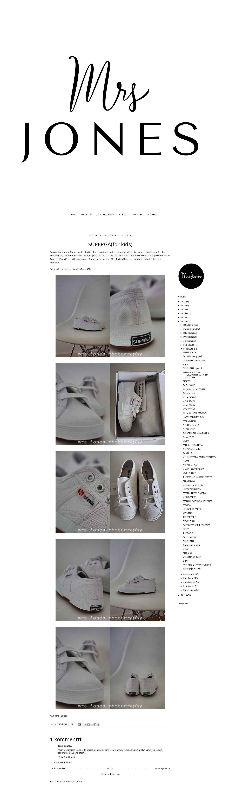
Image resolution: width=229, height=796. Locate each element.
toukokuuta (189, 574)
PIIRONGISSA (189, 521)
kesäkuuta (188, 348)
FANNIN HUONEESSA (193, 445)
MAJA (185, 364)
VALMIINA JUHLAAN (192, 557)
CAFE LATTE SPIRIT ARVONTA (196, 525)
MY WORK (138, 214)
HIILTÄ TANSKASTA (192, 489)
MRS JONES (86, 214)
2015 (183, 309)
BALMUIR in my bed (192, 356)
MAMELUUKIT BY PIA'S (193, 469)
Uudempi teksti (58, 768)
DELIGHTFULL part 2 (192, 368)
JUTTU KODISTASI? (105, 214)
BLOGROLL (152, 214)
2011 (183, 595)
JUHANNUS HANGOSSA (194, 389)
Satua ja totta (189, 393)
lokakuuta (188, 332)
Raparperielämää (191, 545)
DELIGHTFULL (189, 541)
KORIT (186, 441)
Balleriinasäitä (190, 537)
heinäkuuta (188, 344)
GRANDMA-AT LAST (192, 569)
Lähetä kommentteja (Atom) (69, 781)
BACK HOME (189, 385)
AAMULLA (187, 453)
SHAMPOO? (188, 437)
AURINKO (187, 553)
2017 (183, 301)
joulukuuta (188, 324)
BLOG (73, 214)
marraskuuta (189, 329)
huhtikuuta (188, 578)
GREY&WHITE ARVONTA (194, 360)
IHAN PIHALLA (189, 352)
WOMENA (187, 513)
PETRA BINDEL (189, 421)
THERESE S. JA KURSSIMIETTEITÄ (197, 477)
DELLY (186, 529)
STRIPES (186, 381)
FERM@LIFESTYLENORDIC (195, 493)
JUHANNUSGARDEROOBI (195, 413)
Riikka (60, 746)
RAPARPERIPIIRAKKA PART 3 (196, 433)
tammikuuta (189, 590)
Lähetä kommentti (63, 762)
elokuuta (187, 340)
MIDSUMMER (189, 401)
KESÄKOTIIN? (189, 409)
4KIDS (185, 561)
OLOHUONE (189, 429)
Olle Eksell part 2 (191, 425)
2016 (183, 305)
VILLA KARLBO (189, 397)
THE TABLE (188, 533)
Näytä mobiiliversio (110, 774)
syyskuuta (188, 336)
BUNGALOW (189, 481)
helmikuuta (188, 586)
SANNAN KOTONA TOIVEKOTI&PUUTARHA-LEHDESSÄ (196, 375)
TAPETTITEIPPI (189, 517)
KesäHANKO (189, 405)
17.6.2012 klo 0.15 (66, 756)
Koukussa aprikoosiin (193, 485)
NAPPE (186, 461)
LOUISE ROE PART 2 (192, 509)
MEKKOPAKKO (189, 497)
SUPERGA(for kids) (191, 449)
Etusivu (110, 768)
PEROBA (187, 505)
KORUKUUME (189, 473)
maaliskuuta (189, 582)
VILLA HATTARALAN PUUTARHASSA (200, 457)
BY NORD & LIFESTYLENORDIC (197, 565)
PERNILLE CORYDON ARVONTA (197, 501)
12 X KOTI (123, 214)
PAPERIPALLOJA (190, 465)
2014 (183, 313)
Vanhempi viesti (162, 768)
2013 (183, 317)
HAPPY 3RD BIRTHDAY (193, 417)
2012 (183, 321)
